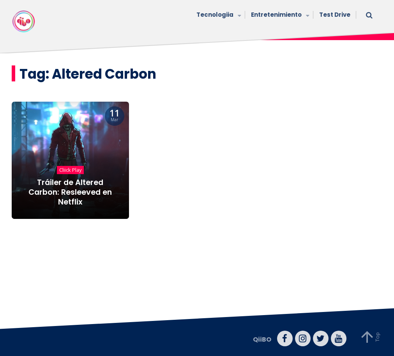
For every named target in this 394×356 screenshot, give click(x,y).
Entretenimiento (279, 15)
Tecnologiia (217, 15)
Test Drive (334, 15)
